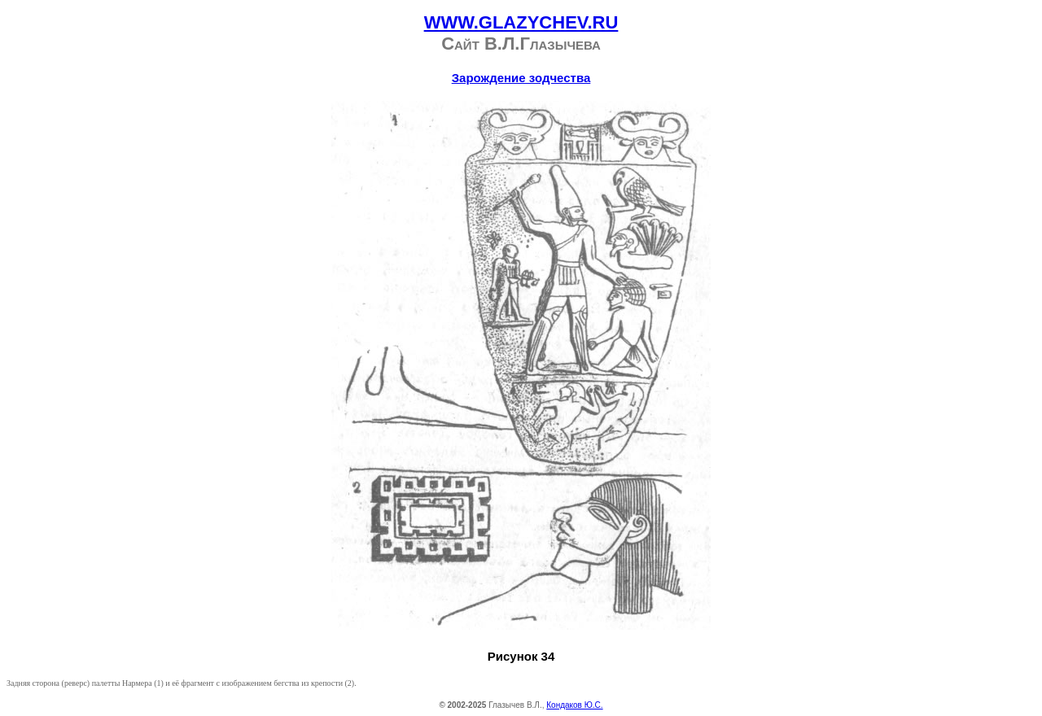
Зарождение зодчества (521, 78)
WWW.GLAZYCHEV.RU (521, 22)
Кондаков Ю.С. (574, 705)
